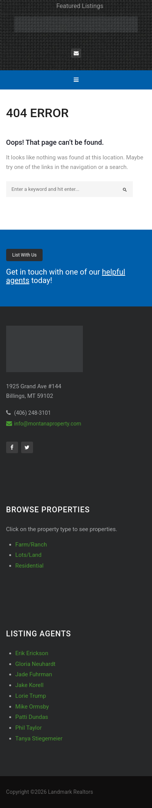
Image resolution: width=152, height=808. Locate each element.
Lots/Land (28, 554)
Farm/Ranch (31, 544)
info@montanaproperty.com (43, 424)
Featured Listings (80, 6)
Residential (29, 565)
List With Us (24, 255)
